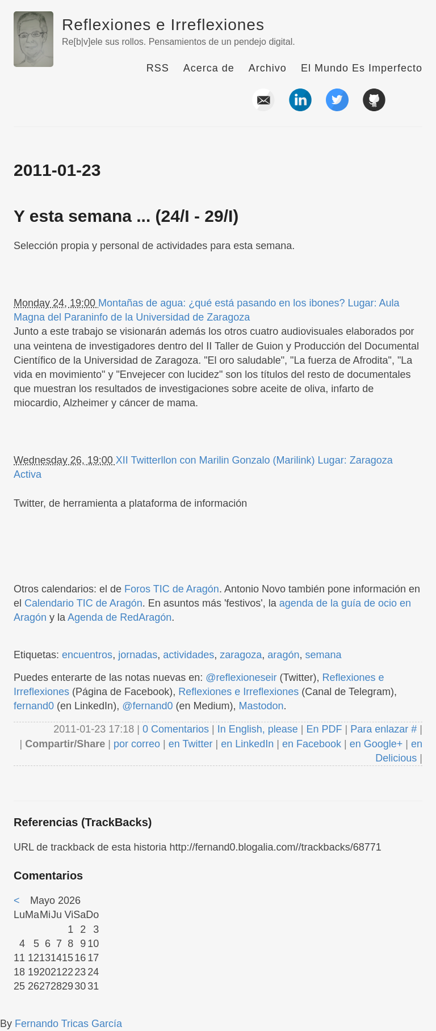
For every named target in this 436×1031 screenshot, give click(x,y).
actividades (188, 654)
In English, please (257, 729)
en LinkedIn (247, 744)
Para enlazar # (383, 729)
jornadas (137, 654)
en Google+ (376, 744)
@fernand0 (147, 706)
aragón (283, 654)
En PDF (324, 729)
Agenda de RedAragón (119, 617)
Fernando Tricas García (68, 1023)
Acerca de (208, 68)
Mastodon (261, 706)
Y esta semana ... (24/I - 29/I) (126, 216)
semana (323, 654)
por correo (135, 744)
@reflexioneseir (241, 677)
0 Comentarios (177, 729)
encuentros (87, 654)
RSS (157, 68)
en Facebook (310, 744)
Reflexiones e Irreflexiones (163, 24)
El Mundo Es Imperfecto (361, 68)
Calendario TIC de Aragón (83, 603)
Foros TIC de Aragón (171, 589)
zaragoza (241, 654)
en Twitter (191, 744)
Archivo (268, 68)
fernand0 (34, 706)
